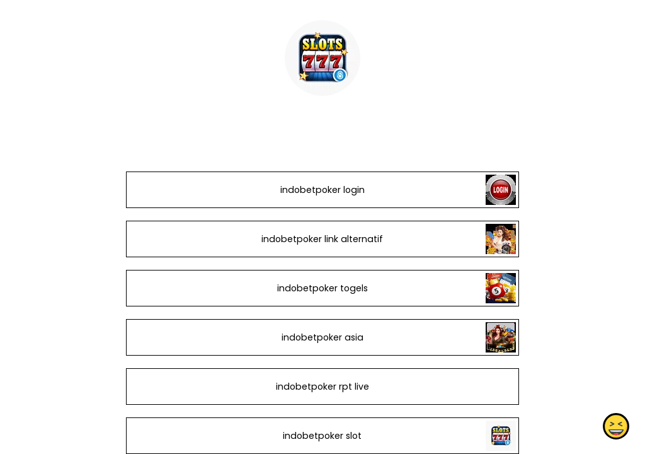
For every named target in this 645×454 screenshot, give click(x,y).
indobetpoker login (322, 189)
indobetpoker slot (322, 435)
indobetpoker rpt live (322, 386)
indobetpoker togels (322, 288)
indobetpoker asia (322, 337)
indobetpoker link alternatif (322, 239)
